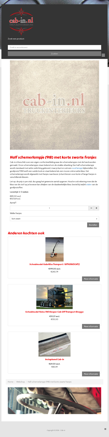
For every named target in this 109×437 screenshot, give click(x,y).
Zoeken (54, 53)
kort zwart (54, 218)
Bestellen (93, 225)
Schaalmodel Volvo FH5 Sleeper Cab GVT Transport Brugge (54, 311)
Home (10, 381)
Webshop (20, 381)
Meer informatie (91, 279)
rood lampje (77, 168)
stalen (89, 184)
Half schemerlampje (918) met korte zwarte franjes (50, 381)
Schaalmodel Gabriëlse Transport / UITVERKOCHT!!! (55, 264)
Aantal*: (13, 202)
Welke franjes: (16, 213)
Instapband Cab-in (54, 359)
